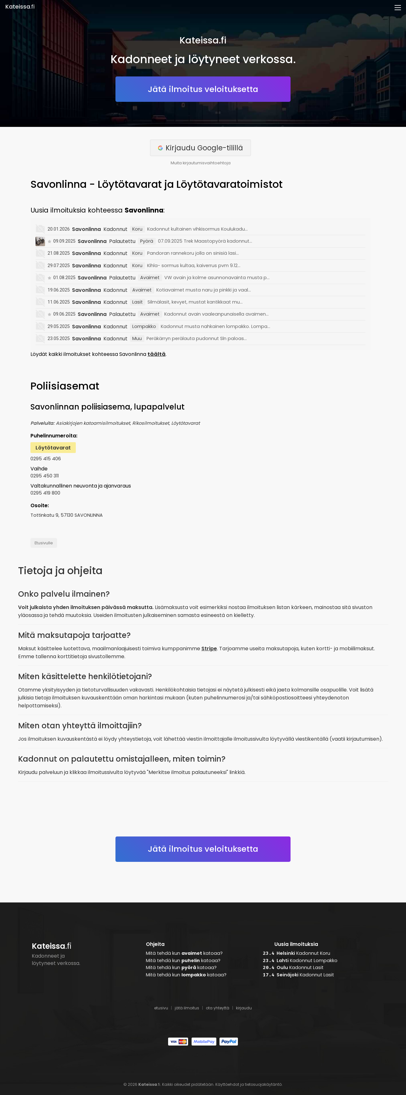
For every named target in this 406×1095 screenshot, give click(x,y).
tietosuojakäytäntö (263, 1084)
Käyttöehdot (227, 1084)
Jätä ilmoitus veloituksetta (203, 89)
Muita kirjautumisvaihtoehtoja (201, 163)
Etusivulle (44, 543)
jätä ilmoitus (187, 1008)
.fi (20, 6)
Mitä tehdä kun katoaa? (184, 953)
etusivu (161, 1008)
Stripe (209, 648)
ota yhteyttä (217, 1008)
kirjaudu (244, 1008)
